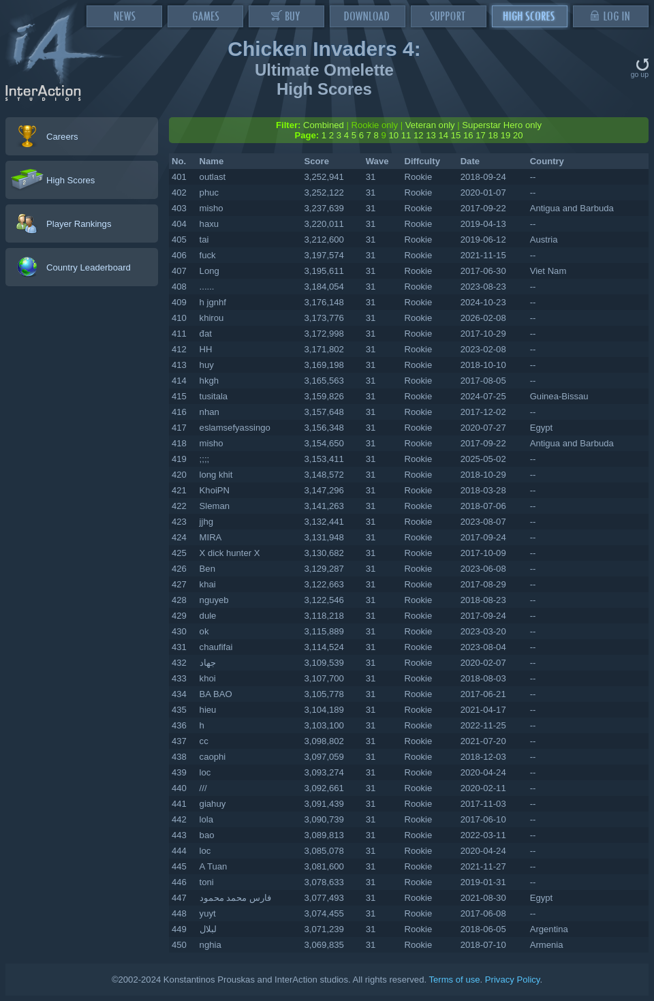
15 (456, 135)
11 (406, 135)
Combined (323, 125)
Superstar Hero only (502, 125)
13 (431, 135)
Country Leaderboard (88, 267)
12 (419, 135)
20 (518, 135)
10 (393, 135)
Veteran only (430, 125)
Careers (62, 137)
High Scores (70, 180)
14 (443, 135)
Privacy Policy (512, 979)
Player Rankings (78, 224)
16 (468, 135)
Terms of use (454, 979)
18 (493, 135)
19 (506, 135)
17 (481, 135)
